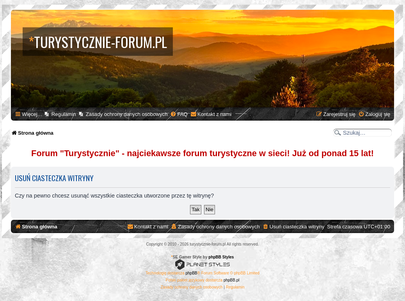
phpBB (191, 273)
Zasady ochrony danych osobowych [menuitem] (127, 114)
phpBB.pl (232, 280)
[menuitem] (178, 114)
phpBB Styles (221, 257)
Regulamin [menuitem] (64, 114)
